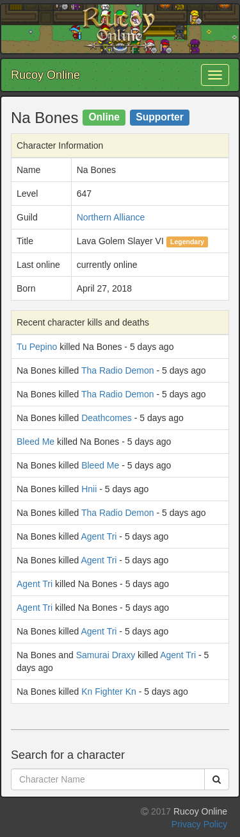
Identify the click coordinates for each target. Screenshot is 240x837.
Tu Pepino (37, 347)
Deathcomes (106, 418)
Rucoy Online (45, 75)
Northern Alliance (111, 217)
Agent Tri (98, 536)
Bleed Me (35, 441)
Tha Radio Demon (117, 370)
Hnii (89, 489)
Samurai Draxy (106, 655)
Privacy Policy (199, 824)
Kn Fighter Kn (108, 691)
